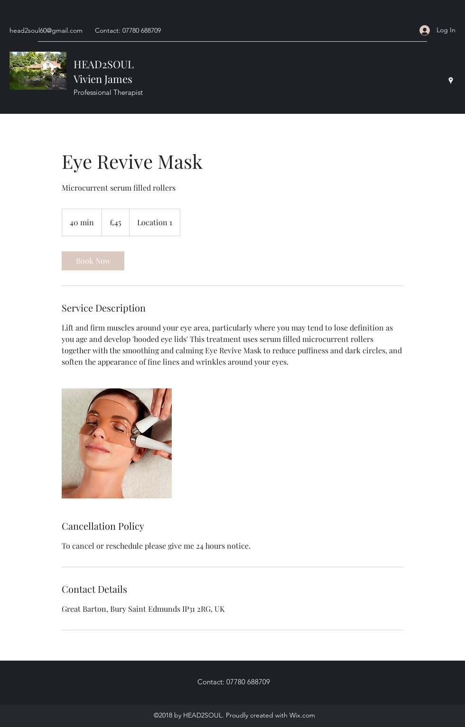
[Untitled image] (117, 443)
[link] (93, 260)
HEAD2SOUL (104, 64)
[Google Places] (451, 80)
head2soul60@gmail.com (46, 30)
